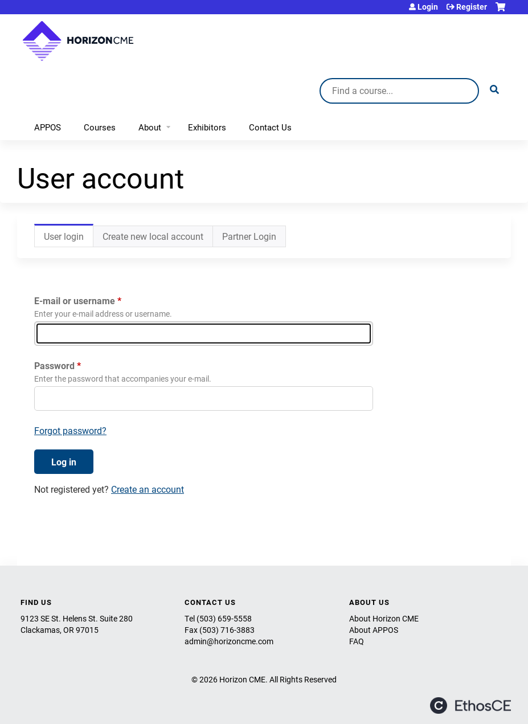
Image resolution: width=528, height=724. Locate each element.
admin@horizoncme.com (229, 641)
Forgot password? (70, 430)
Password (54, 365)
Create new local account (153, 236)
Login (428, 7)
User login (68, 238)
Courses (100, 127)
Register (471, 7)
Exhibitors (207, 127)
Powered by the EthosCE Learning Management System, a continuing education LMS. (470, 705)
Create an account (147, 489)
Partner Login (249, 236)
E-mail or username (74, 300)
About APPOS (373, 629)
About (149, 127)
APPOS (47, 127)
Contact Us (270, 127)
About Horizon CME (384, 618)
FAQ (356, 641)
